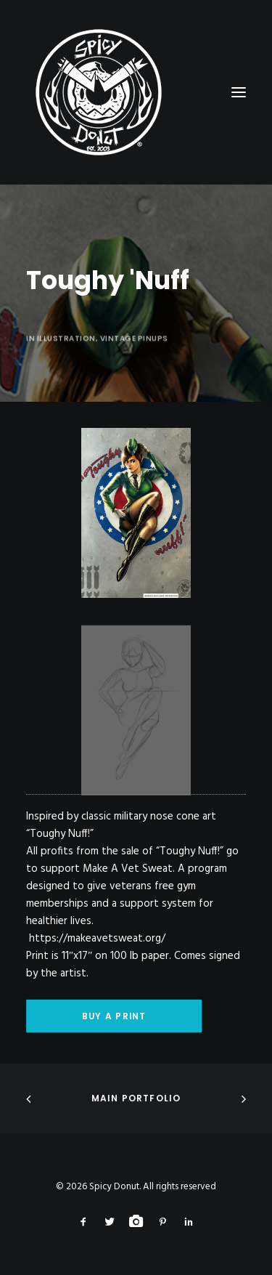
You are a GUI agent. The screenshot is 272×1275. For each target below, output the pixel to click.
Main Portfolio (136, 1098)
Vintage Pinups (134, 381)
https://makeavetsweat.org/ (97, 938)
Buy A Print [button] (114, 1016)
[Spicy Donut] (136, 92)
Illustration (66, 381)
